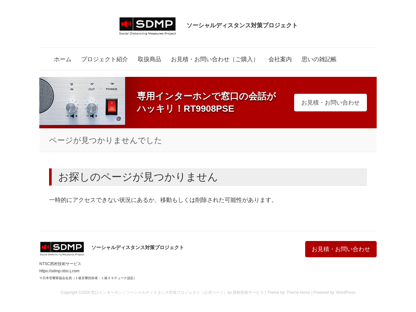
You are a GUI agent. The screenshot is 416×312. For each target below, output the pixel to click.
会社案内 (280, 59)
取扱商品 (149, 59)
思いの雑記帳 (319, 59)
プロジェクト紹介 (104, 59)
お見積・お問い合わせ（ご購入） (215, 59)
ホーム (63, 59)
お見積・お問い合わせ (330, 102)
